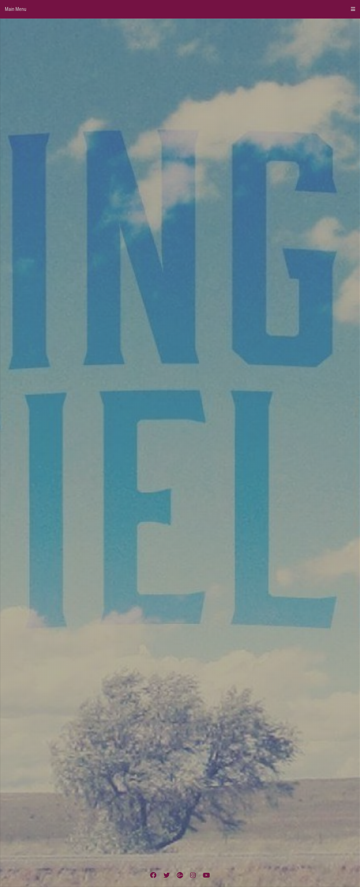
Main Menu (180, 9)
